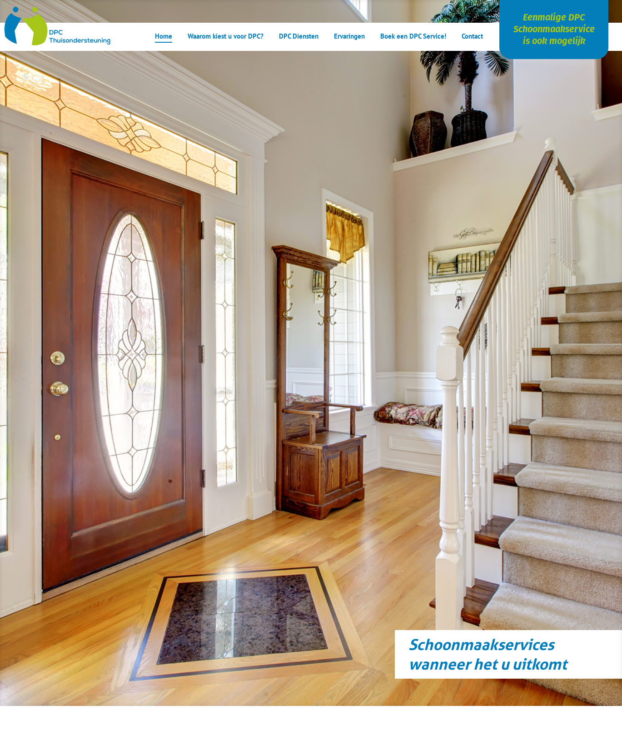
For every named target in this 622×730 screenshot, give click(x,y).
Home (163, 36)
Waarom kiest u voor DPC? (226, 36)
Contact (472, 36)
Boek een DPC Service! (413, 36)
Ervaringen (349, 36)
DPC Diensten (298, 36)
